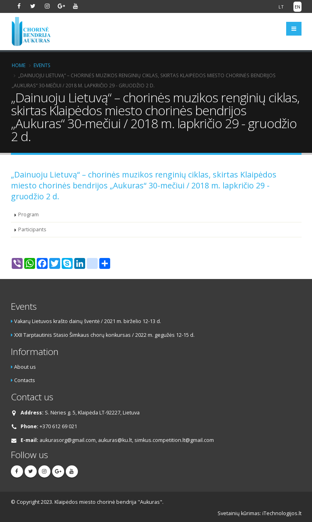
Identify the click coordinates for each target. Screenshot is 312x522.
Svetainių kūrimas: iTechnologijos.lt (260, 513)
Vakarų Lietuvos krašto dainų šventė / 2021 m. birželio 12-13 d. (87, 321)
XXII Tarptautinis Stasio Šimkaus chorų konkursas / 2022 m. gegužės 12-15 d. (104, 335)
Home (18, 65)
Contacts (24, 380)
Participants (32, 229)
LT (281, 7)
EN (297, 7)
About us (25, 366)
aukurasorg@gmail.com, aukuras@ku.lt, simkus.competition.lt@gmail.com (127, 440)
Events (42, 65)
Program (28, 214)
